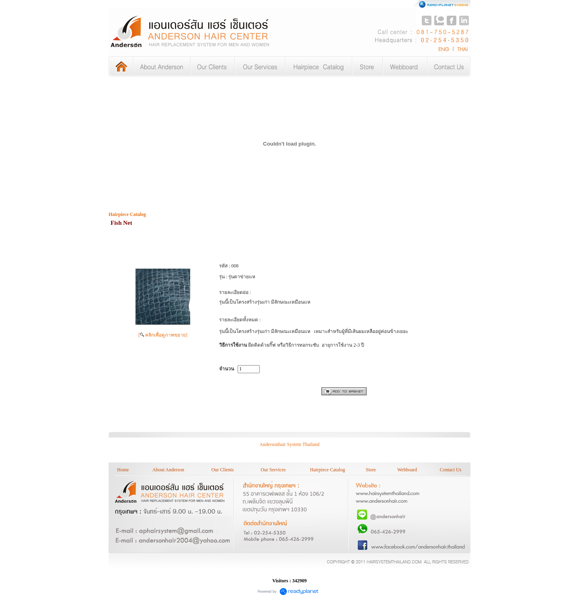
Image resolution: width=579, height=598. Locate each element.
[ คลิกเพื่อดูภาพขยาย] (162, 335)
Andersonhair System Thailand (289, 444)
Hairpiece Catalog (127, 214)
